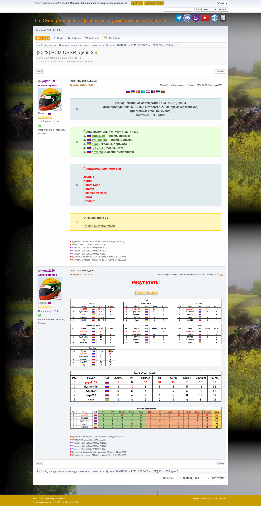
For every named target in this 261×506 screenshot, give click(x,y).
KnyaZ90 (98, 151)
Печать (220, 71)
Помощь (195, 498)
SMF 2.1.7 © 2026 (41, 498)
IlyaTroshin (99, 139)
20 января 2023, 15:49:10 (81, 85)
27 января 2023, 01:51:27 (81, 274)
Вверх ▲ (224, 498)
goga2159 (48, 81)
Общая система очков (99, 226)
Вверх (39, 464)
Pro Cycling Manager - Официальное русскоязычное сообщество (100, 20)
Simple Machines (57, 498)
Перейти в (168, 478)
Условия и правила (209, 498)
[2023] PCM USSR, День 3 (83, 81)
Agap (95, 144)
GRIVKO (97, 147)
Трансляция (146, 292)
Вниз (39, 71)
